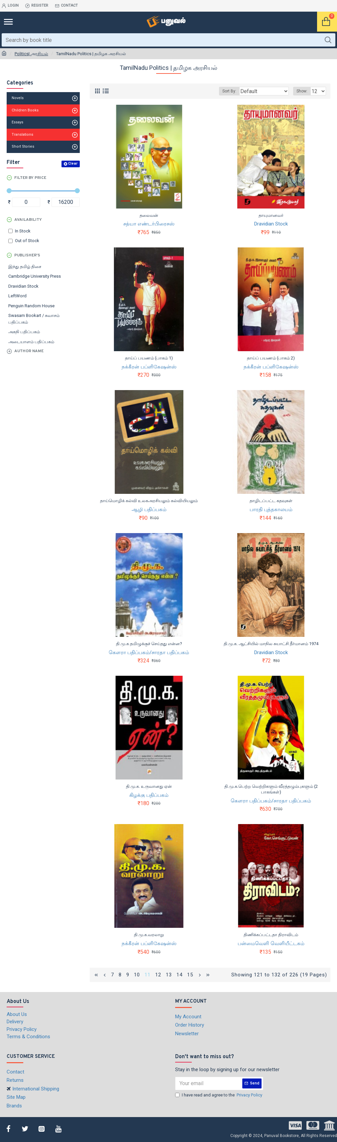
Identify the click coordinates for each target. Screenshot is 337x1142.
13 (169, 975)
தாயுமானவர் (271, 215)
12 (158, 975)
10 (137, 975)
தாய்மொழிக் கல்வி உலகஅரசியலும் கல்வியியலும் (149, 500)
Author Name (29, 351)
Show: (301, 91)
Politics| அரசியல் (31, 53)
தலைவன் (149, 215)
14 (179, 975)
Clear (72, 163)
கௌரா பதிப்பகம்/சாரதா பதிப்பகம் (149, 652)
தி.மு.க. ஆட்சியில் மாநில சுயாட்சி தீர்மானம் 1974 (271, 643)
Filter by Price (30, 178)
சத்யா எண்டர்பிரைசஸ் (148, 224)
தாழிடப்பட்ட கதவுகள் (271, 500)
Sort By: (229, 91)
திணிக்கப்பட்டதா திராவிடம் (271, 934)
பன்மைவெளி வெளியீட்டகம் (271, 943)
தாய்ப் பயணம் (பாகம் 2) (271, 358)
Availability (28, 219)
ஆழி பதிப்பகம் (149, 509)
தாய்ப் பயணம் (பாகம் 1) (149, 358)
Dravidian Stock (271, 224)
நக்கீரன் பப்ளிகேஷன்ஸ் (149, 367)
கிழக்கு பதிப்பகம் (148, 795)
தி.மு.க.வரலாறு (149, 934)
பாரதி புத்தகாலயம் (271, 509)
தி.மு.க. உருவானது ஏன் (149, 786)
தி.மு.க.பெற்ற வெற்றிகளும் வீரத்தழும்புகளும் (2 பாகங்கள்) (271, 789)
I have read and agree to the (219, 1095)
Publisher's (27, 255)
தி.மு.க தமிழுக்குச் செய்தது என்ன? (149, 643)
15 (190, 975)
